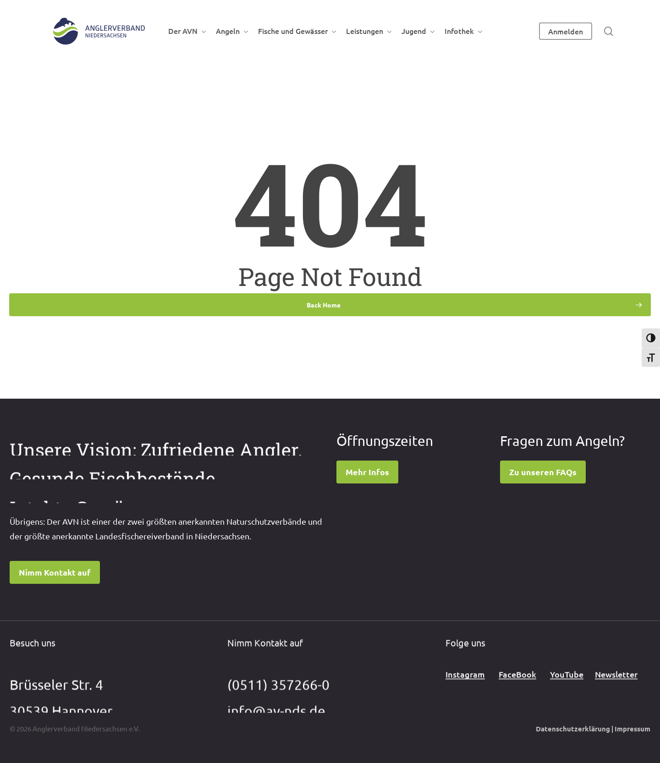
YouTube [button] (566, 683)
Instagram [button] (465, 683)
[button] (55, 572)
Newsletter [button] (616, 683)
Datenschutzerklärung (573, 728)
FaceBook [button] (517, 683)
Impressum (632, 728)
